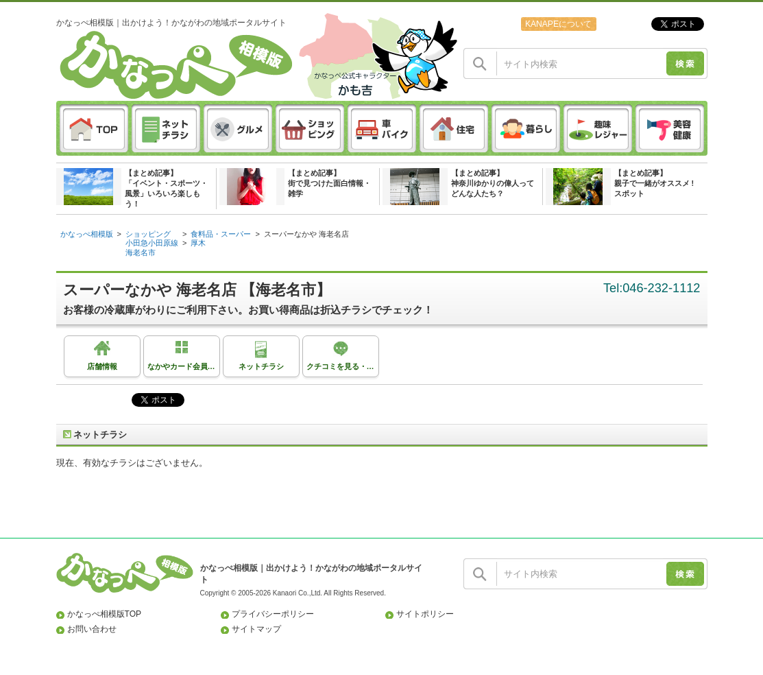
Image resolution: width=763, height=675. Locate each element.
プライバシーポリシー (273, 614)
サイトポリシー (425, 614)
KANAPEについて (558, 24)
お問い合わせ (92, 629)
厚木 (198, 243)
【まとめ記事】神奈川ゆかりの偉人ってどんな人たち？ (492, 183)
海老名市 (140, 252)
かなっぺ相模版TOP (104, 614)
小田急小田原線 (151, 243)
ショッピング (148, 234)
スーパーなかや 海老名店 (306, 234)
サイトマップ (256, 629)
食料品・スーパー (221, 234)
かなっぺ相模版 (86, 234)
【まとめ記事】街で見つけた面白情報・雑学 (329, 183)
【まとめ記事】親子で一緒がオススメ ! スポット (654, 183)
